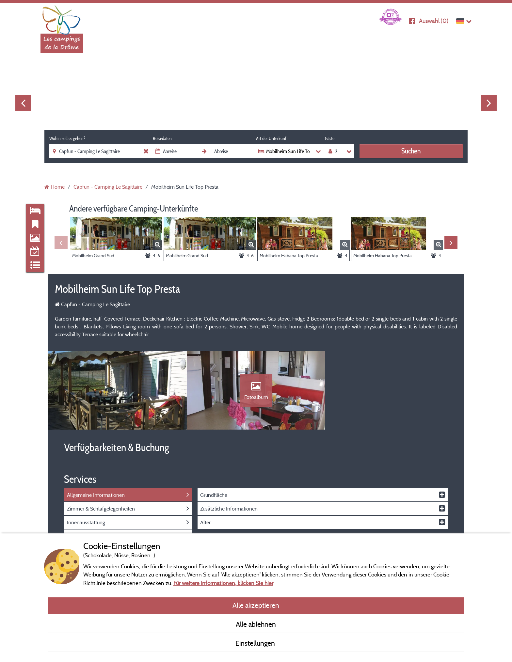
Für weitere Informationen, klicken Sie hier (223, 582)
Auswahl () (433, 20)
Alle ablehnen (256, 624)
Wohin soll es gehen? (67, 138)
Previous (23, 103)
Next (489, 103)
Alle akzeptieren (255, 605)
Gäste (329, 138)
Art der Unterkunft (272, 138)
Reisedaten (162, 138)
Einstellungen (256, 643)
